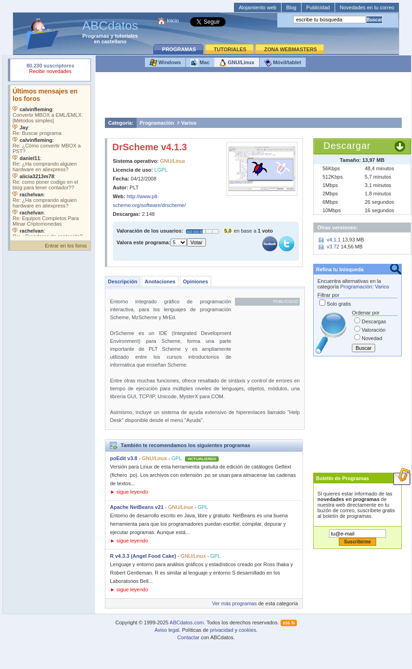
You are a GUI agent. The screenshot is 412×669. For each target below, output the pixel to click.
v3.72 (333, 246)
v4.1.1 (334, 239)
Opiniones (195, 281)
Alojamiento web (257, 7)
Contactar (188, 637)
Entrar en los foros (66, 245)
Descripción (122, 281)
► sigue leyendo (129, 492)
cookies (247, 630)
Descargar (347, 145)
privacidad (221, 630)
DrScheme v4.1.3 (149, 147)
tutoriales (126, 36)
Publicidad (318, 7)
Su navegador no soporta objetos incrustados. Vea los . (50, 160)
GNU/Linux (236, 63)
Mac (200, 63)
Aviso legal (166, 630)
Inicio (173, 20)
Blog (291, 7)
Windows (165, 63)
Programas (95, 36)
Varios (189, 123)
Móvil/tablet (283, 63)
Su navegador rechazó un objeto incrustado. (50, 69)
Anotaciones (159, 281)
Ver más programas (234, 603)
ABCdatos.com (187, 622)
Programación (157, 123)
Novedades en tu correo (367, 7)
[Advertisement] (253, 97)
